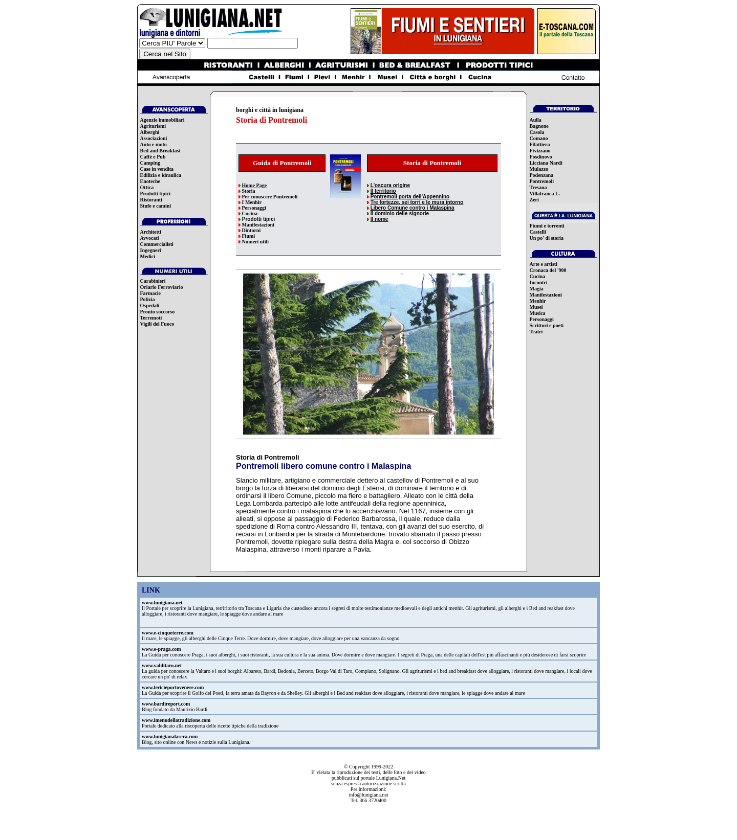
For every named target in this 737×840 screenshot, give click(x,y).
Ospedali (150, 305)
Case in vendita (157, 169)
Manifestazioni (258, 225)
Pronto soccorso (157, 311)
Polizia (147, 299)
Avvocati (149, 238)
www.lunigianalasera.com (170, 736)
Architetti (150, 232)
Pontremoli (542, 181)
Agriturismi (153, 126)
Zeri (534, 199)
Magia (537, 288)
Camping (150, 163)
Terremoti (151, 318)
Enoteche (150, 181)
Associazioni (153, 138)
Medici (147, 256)
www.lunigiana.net (162, 602)
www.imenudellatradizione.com (176, 720)
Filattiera (540, 144)
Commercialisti (157, 244)
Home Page (254, 185)
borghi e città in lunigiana (270, 109)
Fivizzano (540, 150)
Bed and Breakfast (160, 150)
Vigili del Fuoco (157, 324)
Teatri (536, 331)
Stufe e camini (155, 206)
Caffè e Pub (153, 157)
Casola (537, 132)
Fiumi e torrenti (547, 226)
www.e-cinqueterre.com (167, 632)
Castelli (538, 232)
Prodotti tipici (155, 193)
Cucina (250, 213)
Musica (538, 313)
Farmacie (150, 293)
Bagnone (539, 126)
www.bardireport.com (166, 704)
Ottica (147, 187)
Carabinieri (153, 281)
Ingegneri (150, 250)
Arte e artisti (543, 264)
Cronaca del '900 (548, 270)
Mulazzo (539, 169)
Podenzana (542, 175)
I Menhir (252, 202)
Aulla (535, 120)
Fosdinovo (541, 157)
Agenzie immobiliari (162, 120)
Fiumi (248, 236)
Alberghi (150, 132)
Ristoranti (151, 199)
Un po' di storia (546, 238)
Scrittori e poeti (547, 325)
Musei (536, 307)
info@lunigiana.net (368, 795)
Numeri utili (255, 241)
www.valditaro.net (162, 665)
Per (246, 196)
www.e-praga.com (161, 649)
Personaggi (254, 208)
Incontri (539, 282)
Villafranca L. (545, 193)
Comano (539, 138)
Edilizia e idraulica (161, 175)
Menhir (538, 301)
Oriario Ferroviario (161, 287)
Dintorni (251, 230)
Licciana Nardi (546, 163)
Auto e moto (153, 144)
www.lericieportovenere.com (173, 687)
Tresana (538, 187)
